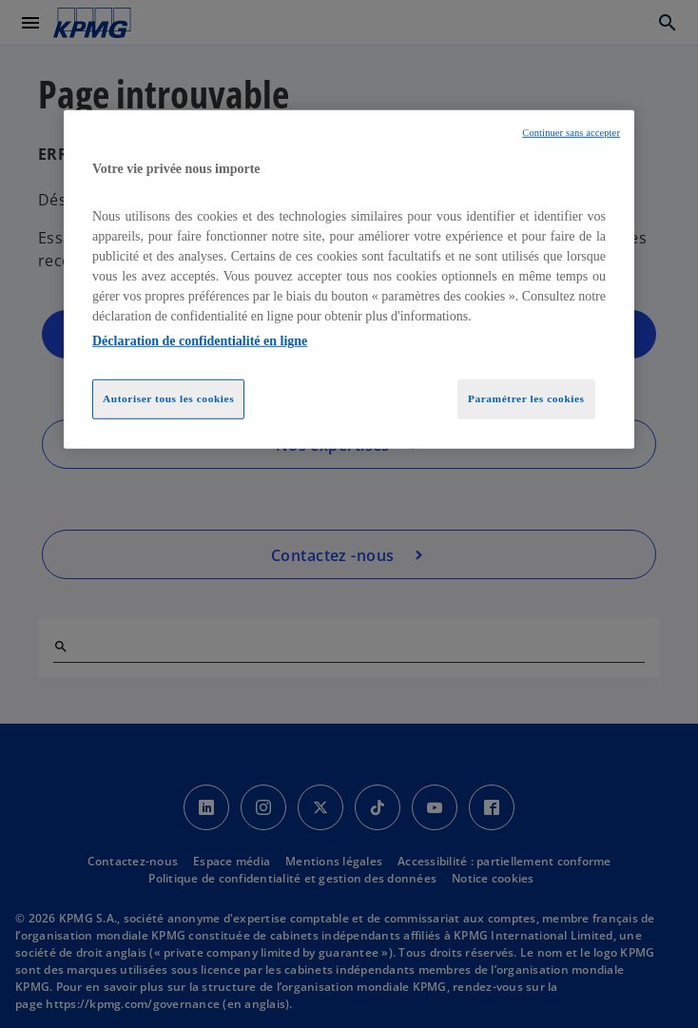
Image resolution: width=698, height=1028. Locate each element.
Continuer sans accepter (571, 132)
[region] (349, 279)
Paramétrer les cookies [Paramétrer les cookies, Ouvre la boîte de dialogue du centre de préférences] (526, 398)
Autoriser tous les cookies (168, 398)
